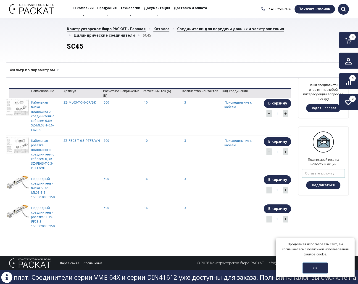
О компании (84, 8)
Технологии (130, 8)
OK (315, 268)
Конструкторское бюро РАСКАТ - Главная (106, 28)
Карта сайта (69, 263)
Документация (157, 8)
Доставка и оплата (190, 8)
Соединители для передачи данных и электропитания (230, 28)
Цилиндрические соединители (104, 35)
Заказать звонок (314, 8)
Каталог (161, 28)
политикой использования (328, 249)
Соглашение (93, 263)
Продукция (107, 8)
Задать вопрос (324, 108)
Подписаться (323, 185)
